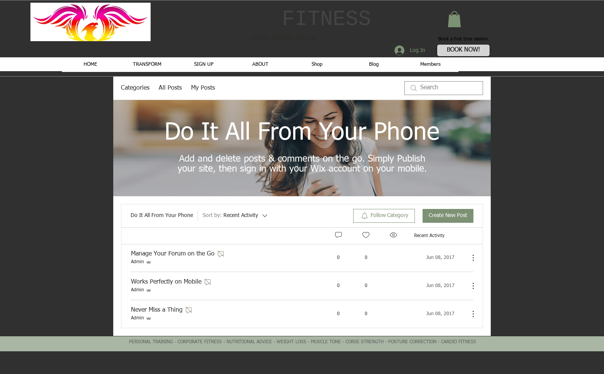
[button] (454, 19)
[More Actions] (469, 257)
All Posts (170, 88)
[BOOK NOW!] (463, 50)
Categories (135, 88)
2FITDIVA (269, 19)
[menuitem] (384, 216)
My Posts (203, 88)
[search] (443, 88)
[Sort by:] (235, 215)
